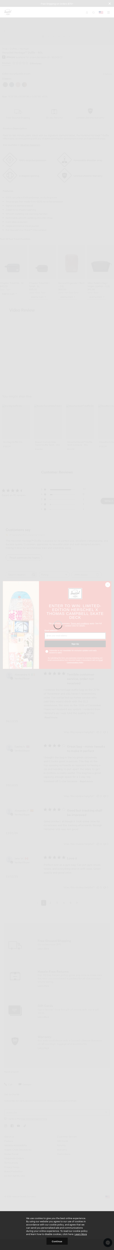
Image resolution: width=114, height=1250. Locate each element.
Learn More (81, 1234)
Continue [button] (57, 1241)
